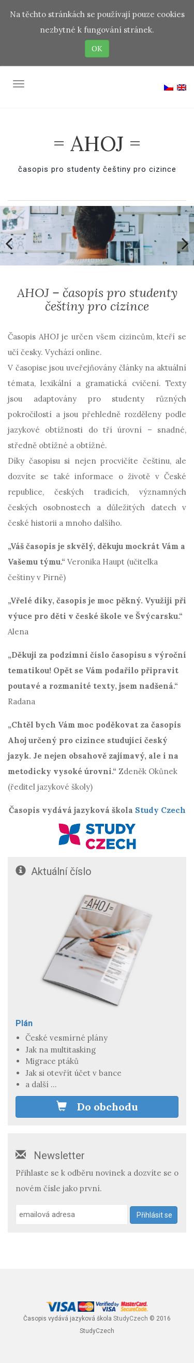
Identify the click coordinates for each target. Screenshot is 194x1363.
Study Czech (160, 810)
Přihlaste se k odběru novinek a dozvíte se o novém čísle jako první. (97, 1180)
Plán (24, 1023)
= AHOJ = (97, 144)
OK (97, 48)
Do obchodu (97, 1106)
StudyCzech (130, 1318)
